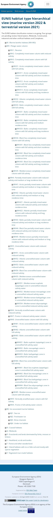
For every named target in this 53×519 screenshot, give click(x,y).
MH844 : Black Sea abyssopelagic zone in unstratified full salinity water (32, 386)
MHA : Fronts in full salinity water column (26, 405)
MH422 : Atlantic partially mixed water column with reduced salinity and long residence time (31, 213)
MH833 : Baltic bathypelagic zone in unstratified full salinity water (30, 355)
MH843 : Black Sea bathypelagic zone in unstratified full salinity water (31, 380)
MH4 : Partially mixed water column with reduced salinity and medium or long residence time (28, 178)
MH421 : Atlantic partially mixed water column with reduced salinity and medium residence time (31, 204)
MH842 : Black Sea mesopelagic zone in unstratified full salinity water (31, 374)
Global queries (7, 11)
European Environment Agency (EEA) (26, 477)
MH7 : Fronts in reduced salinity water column (28, 316)
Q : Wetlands (12, 431)
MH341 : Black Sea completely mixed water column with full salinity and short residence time (33, 147)
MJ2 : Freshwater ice (18, 416)
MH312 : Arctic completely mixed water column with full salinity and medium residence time (31, 84)
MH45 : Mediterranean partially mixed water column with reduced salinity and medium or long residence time (31, 239)
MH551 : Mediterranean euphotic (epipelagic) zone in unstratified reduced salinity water (31, 285)
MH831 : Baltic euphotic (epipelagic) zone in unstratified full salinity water (33, 343)
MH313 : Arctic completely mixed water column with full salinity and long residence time (32, 92)
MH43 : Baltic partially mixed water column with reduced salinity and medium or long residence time (31, 222)
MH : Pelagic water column (17, 46)
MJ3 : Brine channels (18, 420)
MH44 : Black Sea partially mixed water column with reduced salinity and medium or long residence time (31, 231)
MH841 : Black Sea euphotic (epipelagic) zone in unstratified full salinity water (31, 368)
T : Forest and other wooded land (19, 443)
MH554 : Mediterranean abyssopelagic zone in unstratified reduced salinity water (31, 304)
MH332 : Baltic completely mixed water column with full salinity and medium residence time (31, 123)
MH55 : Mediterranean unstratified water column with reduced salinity (29, 277)
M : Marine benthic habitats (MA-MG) (21, 42)
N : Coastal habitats (14, 427)
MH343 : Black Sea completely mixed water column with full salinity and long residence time (33, 164)
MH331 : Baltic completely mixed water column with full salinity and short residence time (32, 114)
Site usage (29, 500)
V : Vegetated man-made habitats (20, 453)
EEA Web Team (31, 490)
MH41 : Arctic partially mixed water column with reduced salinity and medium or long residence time (31, 187)
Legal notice (22, 510)
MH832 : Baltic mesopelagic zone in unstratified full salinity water (30, 349)
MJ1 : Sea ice (15, 413)
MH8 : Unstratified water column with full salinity (29, 319)
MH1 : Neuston (16, 50)
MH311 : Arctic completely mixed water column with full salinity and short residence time (32, 75)
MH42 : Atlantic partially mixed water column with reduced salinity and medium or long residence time (30, 195)
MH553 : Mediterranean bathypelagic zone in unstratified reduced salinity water (32, 298)
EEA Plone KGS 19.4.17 (33, 494)
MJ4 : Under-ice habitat (19, 423)
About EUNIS (31, 11)
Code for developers (40, 500)
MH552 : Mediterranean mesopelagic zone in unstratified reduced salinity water (32, 292)
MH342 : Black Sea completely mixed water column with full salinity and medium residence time (33, 155)
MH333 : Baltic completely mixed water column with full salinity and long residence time (32, 131)
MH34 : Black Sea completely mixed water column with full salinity (29, 139)
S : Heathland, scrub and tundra (19, 440)
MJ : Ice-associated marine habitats (20, 409)
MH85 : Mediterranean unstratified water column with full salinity (29, 393)
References (19, 11)
